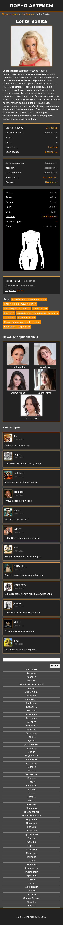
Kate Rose (45, 367)
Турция (31, 860)
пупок (20, 290)
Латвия (31, 797)
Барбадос (31, 703)
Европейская (50, 177)
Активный (52, 128)
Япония (31, 905)
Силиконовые (49, 216)
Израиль (31, 748)
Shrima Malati (18, 393)
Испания (31, 767)
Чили (31, 883)
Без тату (9, 313)
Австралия (31, 669)
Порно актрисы (31, 5)
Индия (31, 752)
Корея (31, 789)
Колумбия (31, 785)
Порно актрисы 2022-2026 (31, 917)
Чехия (31, 879)
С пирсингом (40, 308)
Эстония (31, 894)
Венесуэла (31, 725)
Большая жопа (26, 317)
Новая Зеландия (31, 815)
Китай (31, 782)
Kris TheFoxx (31, 418)
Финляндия (31, 872)
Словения (31, 853)
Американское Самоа (31, 684)
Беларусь (31, 707)
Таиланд (31, 857)
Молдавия (31, 808)
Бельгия (31, 710)
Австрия (31, 673)
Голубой (53, 147)
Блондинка (51, 152)
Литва (31, 800)
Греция (31, 737)
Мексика (31, 804)
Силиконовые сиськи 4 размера (22, 322)
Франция (31, 875)
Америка (31, 680)
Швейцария (27, 14)
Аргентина (31, 692)
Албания (31, 677)
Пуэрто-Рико (31, 834)
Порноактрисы (10, 14)
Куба (31, 793)
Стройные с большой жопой (20, 304)
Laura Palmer (45, 393)
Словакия (31, 849)
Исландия (31, 763)
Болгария (31, 714)
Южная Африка (31, 898)
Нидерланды (31, 812)
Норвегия (31, 819)
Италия (31, 770)
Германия (31, 733)
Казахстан (31, 774)
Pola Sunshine (17, 367)
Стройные (9, 317)
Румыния (31, 842)
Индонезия (31, 755)
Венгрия (31, 722)
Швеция (31, 890)
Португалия (31, 830)
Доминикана (31, 744)
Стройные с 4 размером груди (29, 299)
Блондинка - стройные (17, 326)
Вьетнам (31, 729)
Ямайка (31, 902)
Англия (31, 688)
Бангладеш (31, 699)
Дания (31, 740)
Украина (31, 864)
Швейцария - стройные (17, 308)
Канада (31, 778)
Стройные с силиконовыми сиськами (37, 313)
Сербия (31, 845)
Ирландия (31, 759)
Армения (32, 695)
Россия (31, 838)
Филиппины (31, 868)
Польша (31, 827)
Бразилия (31, 718)
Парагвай (31, 823)
